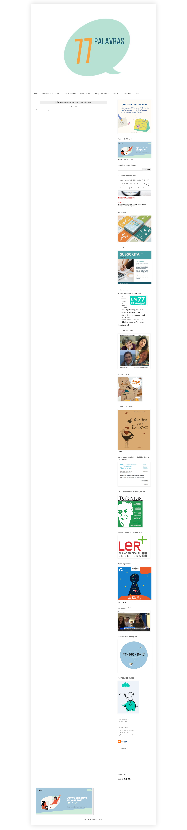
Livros (137, 93)
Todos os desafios (69, 93)
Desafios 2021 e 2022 (50, 93)
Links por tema (85, 93)
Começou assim (124, 719)
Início (36, 93)
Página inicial (73, 106)
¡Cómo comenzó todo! (126, 735)
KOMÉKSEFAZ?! (124, 727)
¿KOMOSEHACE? (124, 732)
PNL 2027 (116, 93)
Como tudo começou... (126, 730)
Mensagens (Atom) (50, 110)
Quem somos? (124, 721)
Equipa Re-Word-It (102, 93)
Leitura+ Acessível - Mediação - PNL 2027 (133, 180)
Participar (127, 93)
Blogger (99, 819)
